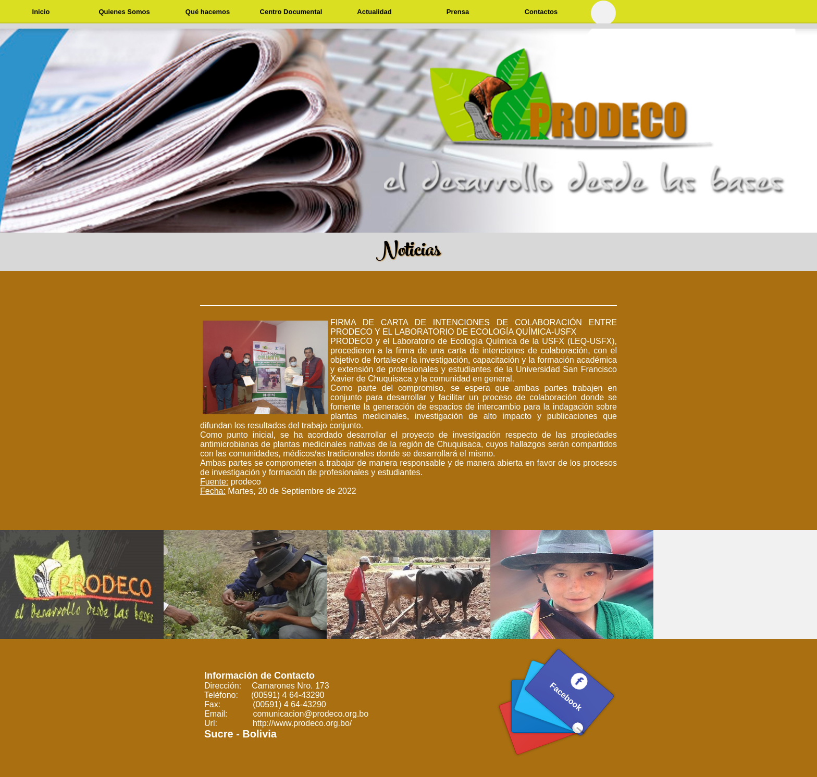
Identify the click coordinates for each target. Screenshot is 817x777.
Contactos (541, 12)
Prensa (458, 12)
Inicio (41, 12)
